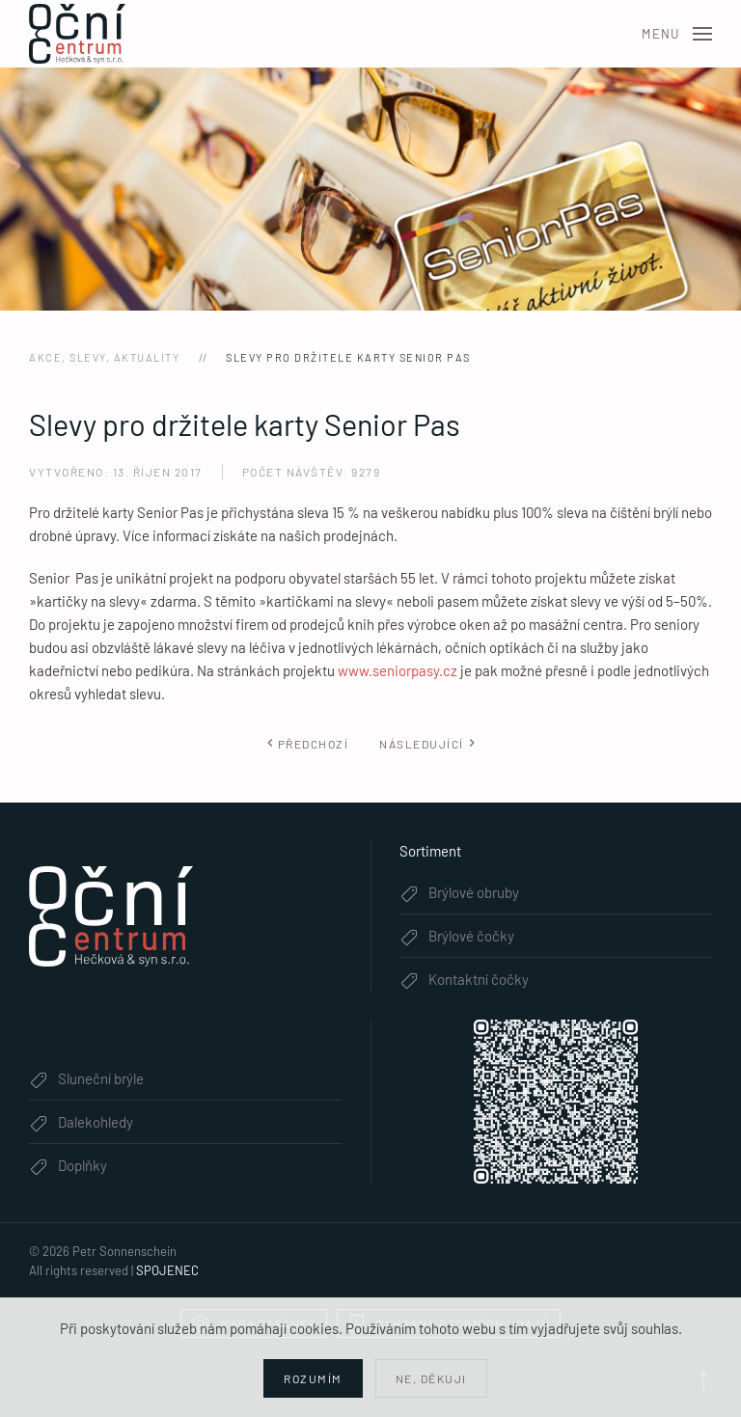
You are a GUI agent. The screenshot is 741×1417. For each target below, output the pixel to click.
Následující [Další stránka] (428, 743)
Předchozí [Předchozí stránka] (307, 743)
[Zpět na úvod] (77, 34)
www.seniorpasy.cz (397, 670)
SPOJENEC (167, 1270)
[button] (677, 34)
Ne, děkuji (431, 1378)
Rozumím (313, 1378)
